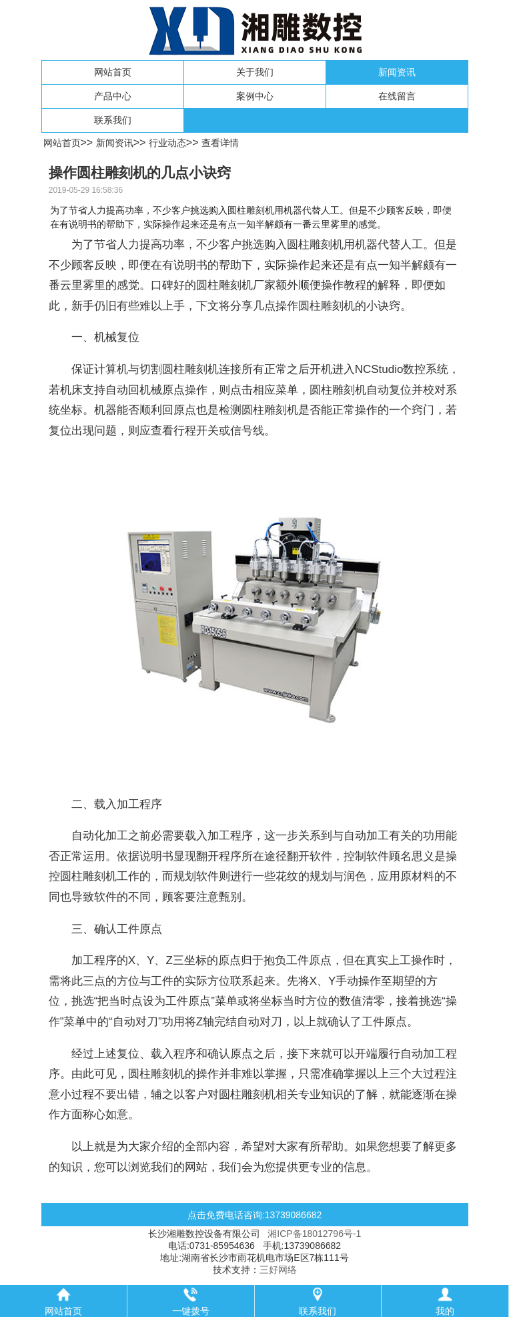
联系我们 (112, 120)
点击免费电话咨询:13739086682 (254, 1215)
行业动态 (167, 142)
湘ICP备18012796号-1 (314, 1233)
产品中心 (112, 96)
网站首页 (112, 72)
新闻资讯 (397, 72)
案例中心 (255, 96)
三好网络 (278, 1269)
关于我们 (255, 72)
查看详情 (220, 142)
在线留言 (397, 96)
